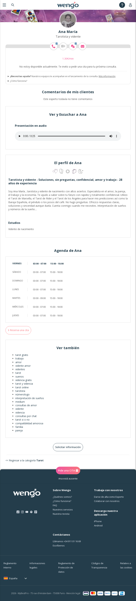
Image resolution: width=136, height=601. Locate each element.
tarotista (20, 391)
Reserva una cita (18, 330)
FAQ (55, 505)
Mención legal (73, 593)
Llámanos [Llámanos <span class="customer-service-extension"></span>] (67, 541)
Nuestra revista (61, 513)
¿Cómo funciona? (18, 81)
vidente (19, 408)
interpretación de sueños (29, 398)
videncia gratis (23, 380)
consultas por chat (26, 416)
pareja (19, 430)
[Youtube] (27, 512)
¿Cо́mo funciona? (62, 501)
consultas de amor (26, 405)
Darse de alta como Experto (109, 496)
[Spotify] (31, 512)
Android (98, 525)
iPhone (98, 521)
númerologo (22, 394)
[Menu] (4, 5)
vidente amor (23, 365)
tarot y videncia (24, 383)
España (13, 578)
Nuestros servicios (63, 509)
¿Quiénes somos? (62, 496)
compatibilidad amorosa (29, 423)
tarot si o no (22, 419)
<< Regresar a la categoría (24, 460)
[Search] (13, 5)
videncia (20, 412)
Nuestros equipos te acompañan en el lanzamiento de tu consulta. (62, 76)
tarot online (22, 387)
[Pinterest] (35, 512)
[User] (131, 5)
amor (18, 362)
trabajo (19, 358)
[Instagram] (22, 512)
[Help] (122, 5)
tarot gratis (21, 355)
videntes (20, 369)
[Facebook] (18, 512)
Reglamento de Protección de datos (66, 567)
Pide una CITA (68, 470)
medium (20, 401)
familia (19, 427)
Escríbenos (59, 545)
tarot (18, 372)
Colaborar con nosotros (107, 501)
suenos (19, 376)
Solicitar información (68, 447)
